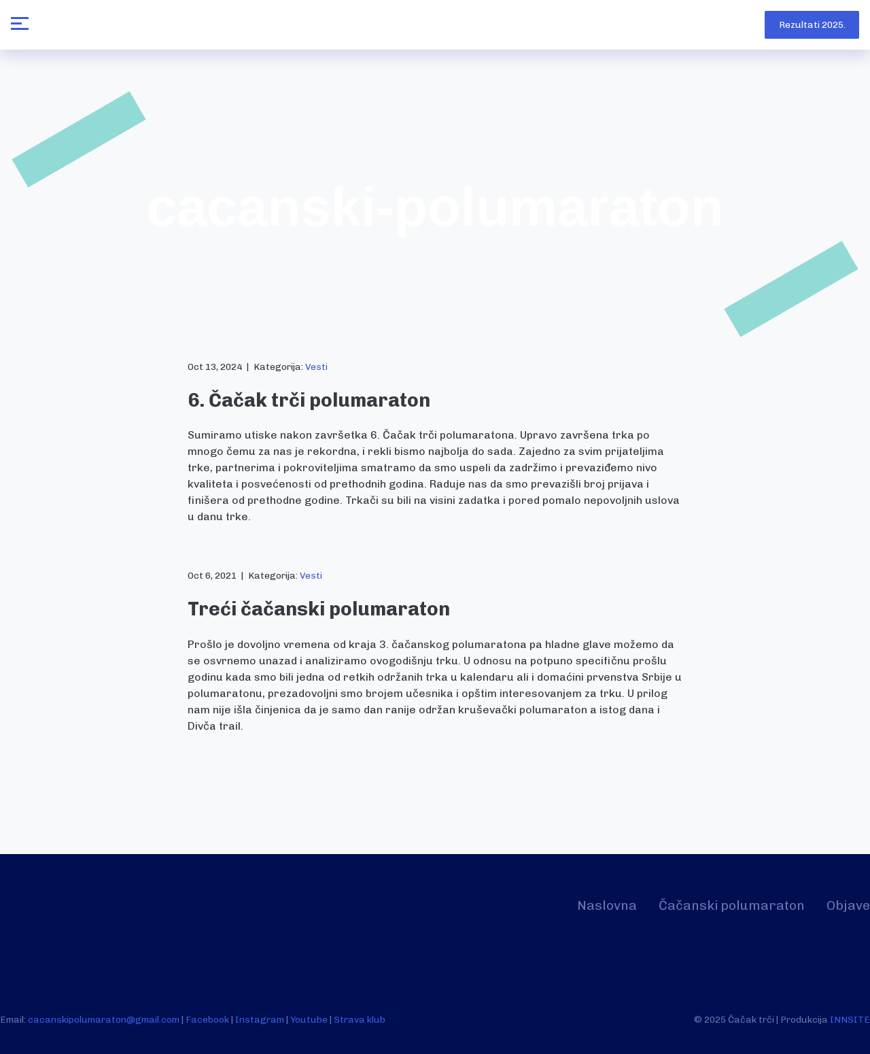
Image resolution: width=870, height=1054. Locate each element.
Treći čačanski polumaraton (319, 609)
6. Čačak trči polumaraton (309, 400)
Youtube (309, 1019)
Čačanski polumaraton (732, 905)
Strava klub (359, 1019)
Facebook (207, 1019)
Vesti (316, 366)
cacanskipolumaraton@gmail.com (103, 1019)
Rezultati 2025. (812, 24)
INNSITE (850, 1019)
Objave (848, 905)
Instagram (259, 1019)
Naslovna (607, 905)
